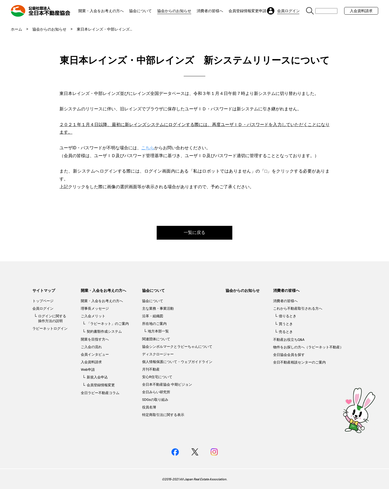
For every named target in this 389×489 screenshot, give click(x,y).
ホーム (16, 29)
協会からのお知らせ (174, 11)
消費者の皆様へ (210, 11)
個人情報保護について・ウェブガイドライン (177, 362)
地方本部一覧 (158, 331)
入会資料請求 (361, 11)
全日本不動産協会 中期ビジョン (167, 384)
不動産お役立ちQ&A (289, 340)
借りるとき (287, 316)
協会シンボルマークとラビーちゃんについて (177, 347)
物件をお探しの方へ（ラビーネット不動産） (308, 347)
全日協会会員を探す (289, 355)
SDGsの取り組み (155, 400)
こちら (147, 147)
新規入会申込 (97, 377)
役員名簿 (149, 407)
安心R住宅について (157, 377)
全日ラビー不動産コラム (100, 393)
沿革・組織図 (152, 316)
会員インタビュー (95, 354)
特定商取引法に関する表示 (163, 415)
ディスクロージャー (158, 354)
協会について (140, 11)
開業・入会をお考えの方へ (101, 11)
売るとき (286, 332)
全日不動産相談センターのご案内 (299, 362)
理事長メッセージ (95, 308)
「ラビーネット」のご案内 (108, 324)
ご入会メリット (93, 316)
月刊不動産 (151, 369)
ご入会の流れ (91, 347)
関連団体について (156, 339)
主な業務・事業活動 (158, 308)
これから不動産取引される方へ (297, 308)
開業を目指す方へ (95, 339)
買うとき (286, 324)
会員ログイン (42, 308)
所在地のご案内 (154, 324)
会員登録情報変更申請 (247, 11)
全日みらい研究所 (156, 392)
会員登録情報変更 (101, 385)
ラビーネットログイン (50, 328)
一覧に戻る (194, 232)
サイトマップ (43, 290)
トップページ (42, 301)
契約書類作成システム (104, 331)
